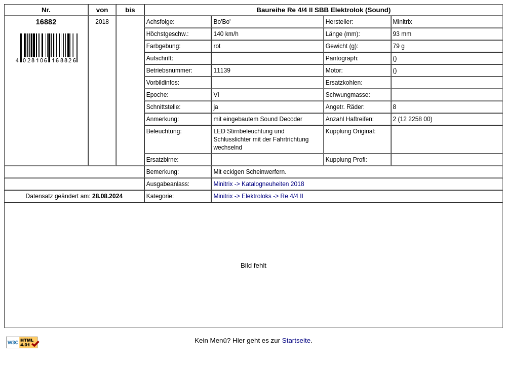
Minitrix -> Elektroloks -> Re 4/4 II (258, 196)
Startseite (296, 340)
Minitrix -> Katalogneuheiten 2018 (258, 184)
